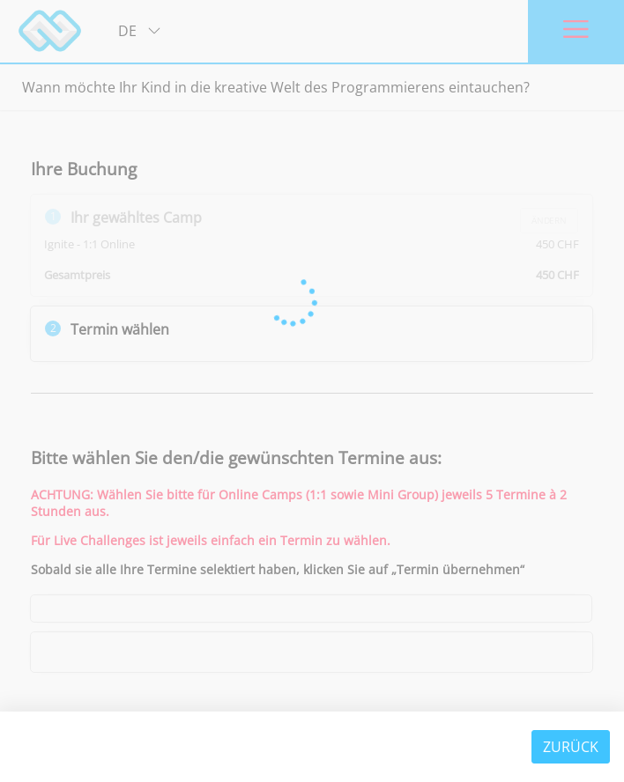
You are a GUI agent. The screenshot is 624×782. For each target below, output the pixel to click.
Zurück (570, 746)
